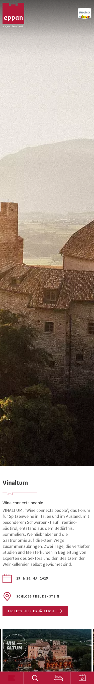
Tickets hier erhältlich (35, 611)
